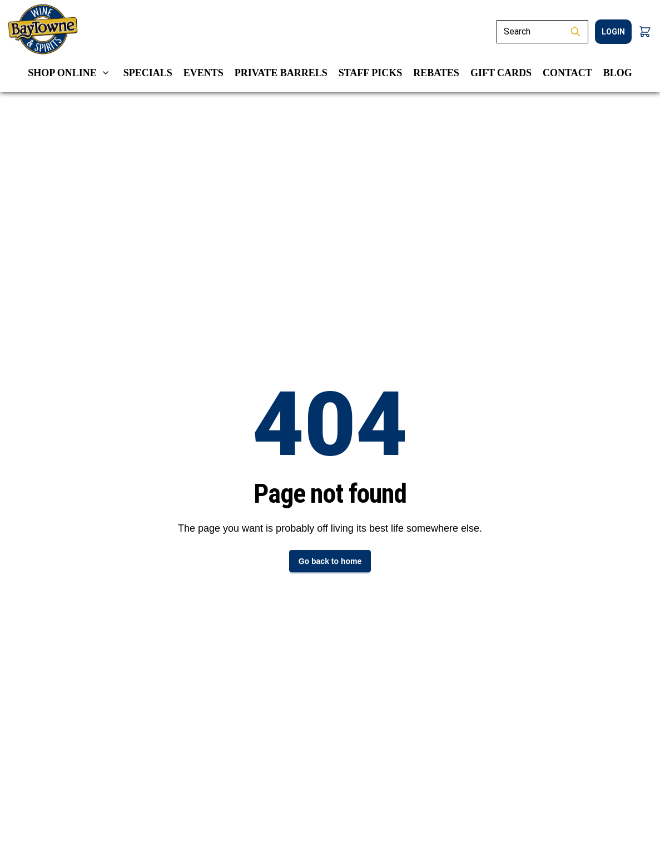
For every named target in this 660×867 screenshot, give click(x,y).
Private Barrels (281, 72)
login (613, 31)
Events (203, 72)
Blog (617, 72)
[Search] (530, 31)
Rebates (436, 72)
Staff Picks (371, 72)
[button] (645, 31)
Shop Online (62, 72)
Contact (567, 72)
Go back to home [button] (330, 561)
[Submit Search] (575, 31)
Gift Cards (501, 72)
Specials (147, 72)
